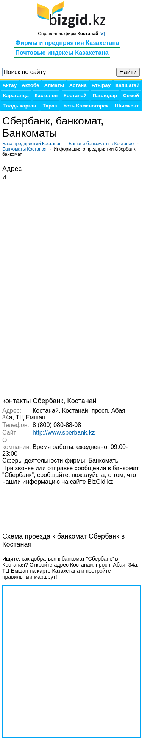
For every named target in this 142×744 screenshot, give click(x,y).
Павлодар (104, 95)
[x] (102, 33)
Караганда (16, 95)
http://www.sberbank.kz (64, 432)
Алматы (54, 85)
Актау (9, 85)
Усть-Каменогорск (85, 106)
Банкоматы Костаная (24, 149)
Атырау (101, 85)
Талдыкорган (19, 106)
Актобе (30, 85)
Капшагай (127, 85)
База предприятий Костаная (32, 143)
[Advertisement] (62, 504)
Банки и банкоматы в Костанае (101, 143)
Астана (78, 85)
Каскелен (46, 95)
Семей (131, 95)
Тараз (50, 106)
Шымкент (127, 106)
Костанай (75, 95)
